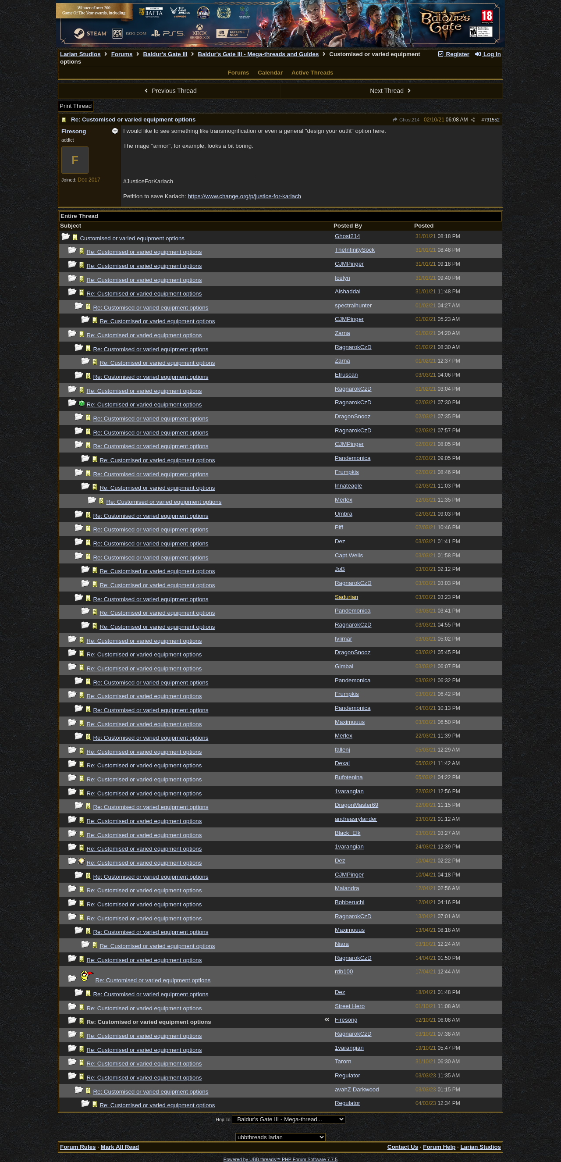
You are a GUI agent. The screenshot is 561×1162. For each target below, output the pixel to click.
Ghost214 (406, 119)
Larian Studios (80, 54)
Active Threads (312, 72)
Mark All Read (120, 1147)
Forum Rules (78, 1147)
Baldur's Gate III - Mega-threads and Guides (258, 54)
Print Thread (76, 106)
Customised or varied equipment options (132, 238)
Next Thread (391, 90)
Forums (122, 54)
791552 (492, 119)
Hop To (223, 1119)
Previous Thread (169, 90)
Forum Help (439, 1147)
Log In (488, 54)
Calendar (270, 72)
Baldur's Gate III (165, 54)
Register (453, 54)
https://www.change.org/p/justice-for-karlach (244, 196)
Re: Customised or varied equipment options (133, 119)
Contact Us (402, 1147)
